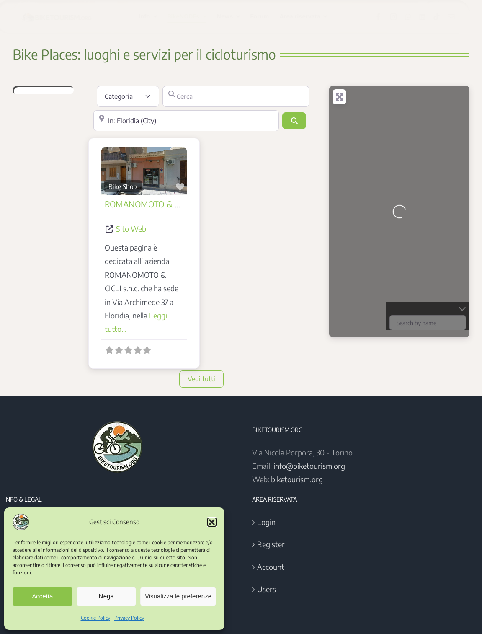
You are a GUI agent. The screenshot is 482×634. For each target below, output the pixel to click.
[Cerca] (235, 96)
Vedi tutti (201, 379)
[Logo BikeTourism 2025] (63, 13)
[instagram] (400, 16)
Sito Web (131, 228)
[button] (212, 522)
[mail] (458, 16)
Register (271, 544)
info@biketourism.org (309, 466)
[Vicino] (186, 120)
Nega (106, 596)
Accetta (42, 596)
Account (270, 567)
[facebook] (385, 16)
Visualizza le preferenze (178, 596)
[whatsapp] (415, 16)
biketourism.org (297, 479)
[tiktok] (444, 16)
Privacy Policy (129, 618)
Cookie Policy (95, 618)
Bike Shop (122, 186)
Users (266, 589)
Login (266, 522)
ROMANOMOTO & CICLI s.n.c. (159, 204)
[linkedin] (430, 16)
